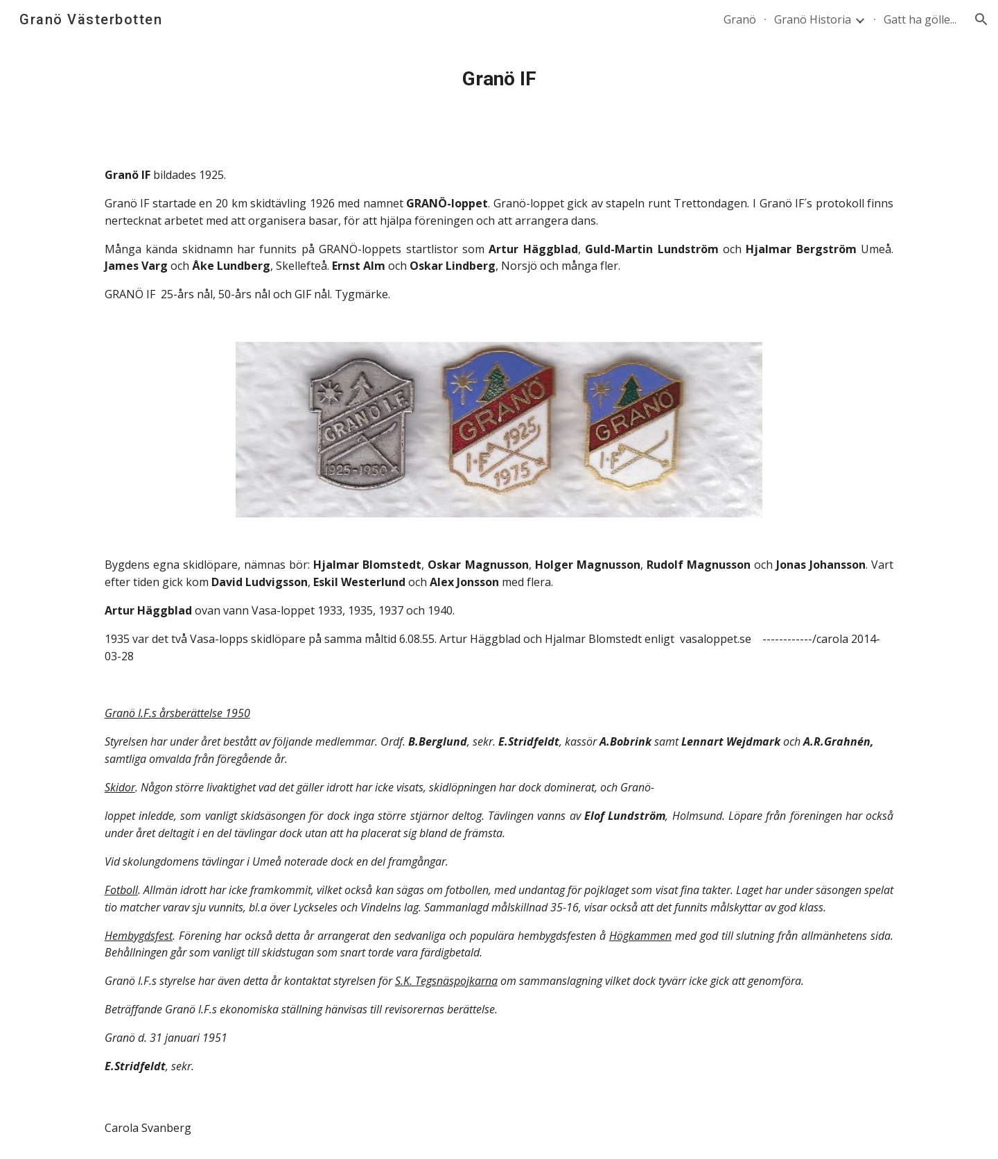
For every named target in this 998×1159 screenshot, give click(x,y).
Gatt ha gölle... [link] (920, 19)
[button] (981, 19)
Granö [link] (740, 19)
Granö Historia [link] (812, 19)
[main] (499, 79)
